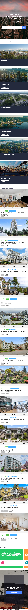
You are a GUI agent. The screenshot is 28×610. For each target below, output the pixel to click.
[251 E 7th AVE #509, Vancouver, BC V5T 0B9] (14, 463)
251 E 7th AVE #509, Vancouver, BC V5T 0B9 (12, 478)
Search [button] (24, 27)
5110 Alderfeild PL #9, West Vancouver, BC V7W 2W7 (13, 301)
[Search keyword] (12, 27)
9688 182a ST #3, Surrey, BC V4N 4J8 (10, 449)
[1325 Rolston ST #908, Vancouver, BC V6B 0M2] (14, 404)
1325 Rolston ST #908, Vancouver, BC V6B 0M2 (12, 419)
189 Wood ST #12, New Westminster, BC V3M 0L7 (13, 271)
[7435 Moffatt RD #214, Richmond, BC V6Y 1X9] (14, 346)
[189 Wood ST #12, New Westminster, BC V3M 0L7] (14, 256)
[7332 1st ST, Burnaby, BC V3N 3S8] (14, 492)
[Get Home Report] (14, 592)
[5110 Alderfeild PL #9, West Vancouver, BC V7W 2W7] (14, 286)
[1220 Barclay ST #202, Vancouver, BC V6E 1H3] (14, 198)
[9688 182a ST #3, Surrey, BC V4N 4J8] (14, 434)
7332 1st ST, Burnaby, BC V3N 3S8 (9, 507)
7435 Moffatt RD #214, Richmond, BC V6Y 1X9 (12, 361)
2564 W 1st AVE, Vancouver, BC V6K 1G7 (11, 390)
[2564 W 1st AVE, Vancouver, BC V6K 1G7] (14, 375)
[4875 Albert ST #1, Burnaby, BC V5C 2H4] (14, 522)
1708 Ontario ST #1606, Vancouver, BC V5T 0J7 (13, 331)
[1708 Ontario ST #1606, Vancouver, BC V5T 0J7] (14, 316)
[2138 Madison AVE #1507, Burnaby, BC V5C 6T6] (14, 227)
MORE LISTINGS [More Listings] (14, 542)
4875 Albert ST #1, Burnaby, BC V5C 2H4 (11, 537)
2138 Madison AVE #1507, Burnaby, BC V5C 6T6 (13, 242)
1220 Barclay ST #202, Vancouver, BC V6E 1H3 (12, 213)
